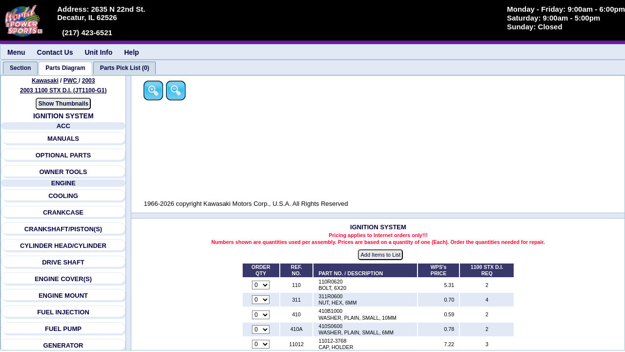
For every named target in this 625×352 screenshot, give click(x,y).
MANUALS (63, 138)
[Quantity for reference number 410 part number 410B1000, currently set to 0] (262, 314)
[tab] (20, 68)
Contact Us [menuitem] (55, 52)
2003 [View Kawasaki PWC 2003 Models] (88, 80)
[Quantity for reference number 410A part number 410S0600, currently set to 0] (262, 329)
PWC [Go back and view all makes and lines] (71, 80)
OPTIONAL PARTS (63, 155)
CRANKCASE (63, 212)
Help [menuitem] (131, 52)
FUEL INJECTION (63, 312)
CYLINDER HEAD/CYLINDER (63, 245)
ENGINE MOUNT (63, 295)
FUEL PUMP (63, 328)
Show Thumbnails (64, 103)
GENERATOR (63, 345)
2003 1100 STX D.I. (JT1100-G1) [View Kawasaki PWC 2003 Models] (63, 90)
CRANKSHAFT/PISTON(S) (63, 229)
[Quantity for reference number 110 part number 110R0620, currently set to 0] (262, 285)
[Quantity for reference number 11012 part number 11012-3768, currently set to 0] (262, 344)
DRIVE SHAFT (63, 262)
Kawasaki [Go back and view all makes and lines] (45, 80)
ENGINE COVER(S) (63, 279)
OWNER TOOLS (63, 172)
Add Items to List (381, 255)
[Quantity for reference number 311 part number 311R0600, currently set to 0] (262, 300)
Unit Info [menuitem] (98, 52)
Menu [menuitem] (16, 52)
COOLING (63, 195)
